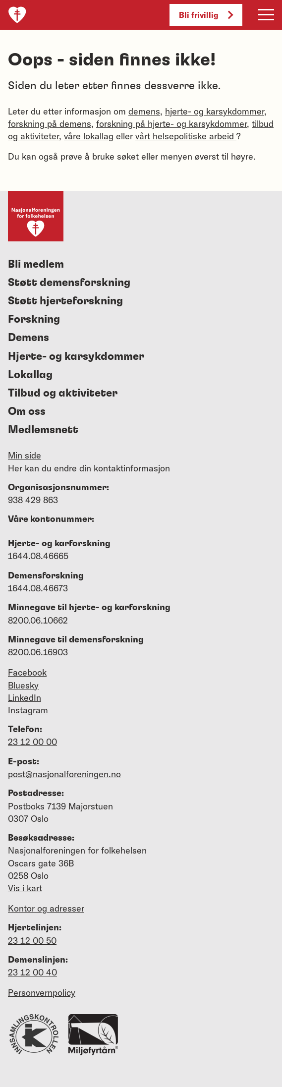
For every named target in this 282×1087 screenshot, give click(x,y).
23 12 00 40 (32, 972)
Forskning (34, 319)
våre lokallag (88, 136)
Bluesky (23, 685)
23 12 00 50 (32, 940)
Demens (28, 337)
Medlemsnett (43, 429)
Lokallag (30, 374)
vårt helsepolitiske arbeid (185, 136)
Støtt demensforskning (69, 282)
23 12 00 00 (32, 741)
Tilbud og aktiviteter (62, 393)
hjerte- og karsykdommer (214, 111)
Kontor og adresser (46, 908)
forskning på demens (49, 123)
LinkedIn (24, 697)
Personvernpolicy (41, 992)
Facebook (27, 672)
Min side (24, 455)
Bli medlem (36, 264)
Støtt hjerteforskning (65, 300)
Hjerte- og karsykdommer (76, 356)
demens (144, 111)
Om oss (27, 411)
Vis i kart (25, 888)
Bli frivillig (206, 15)
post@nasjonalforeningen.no (64, 774)
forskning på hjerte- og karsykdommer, (172, 123)
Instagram (28, 710)
